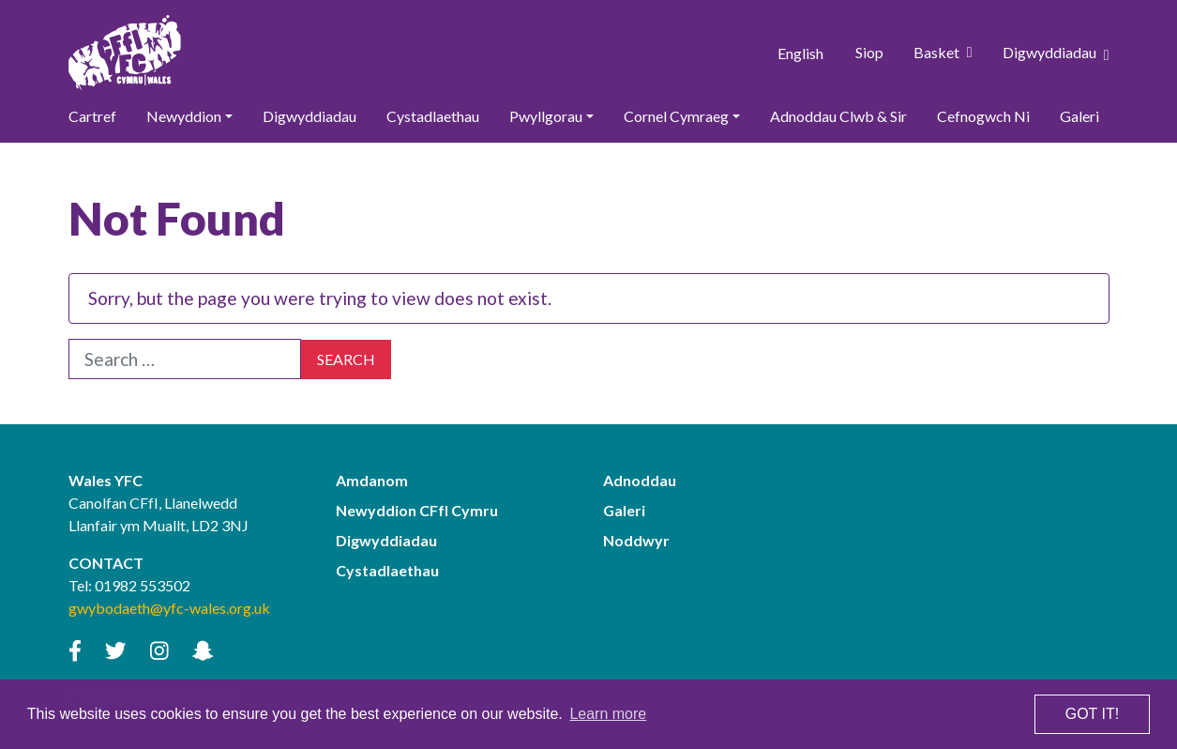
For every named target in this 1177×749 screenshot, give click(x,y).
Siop (869, 52)
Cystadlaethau (432, 116)
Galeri (1079, 116)
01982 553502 (142, 586)
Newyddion (183, 116)
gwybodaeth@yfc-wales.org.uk (169, 609)
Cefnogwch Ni (983, 116)
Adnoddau (639, 481)
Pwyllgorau (545, 116)
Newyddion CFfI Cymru (417, 511)
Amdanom (372, 481)
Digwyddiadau (1056, 52)
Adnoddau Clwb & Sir (838, 116)
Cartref (92, 116)
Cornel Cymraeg (676, 116)
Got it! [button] (1092, 714)
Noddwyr (636, 541)
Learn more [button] (607, 714)
